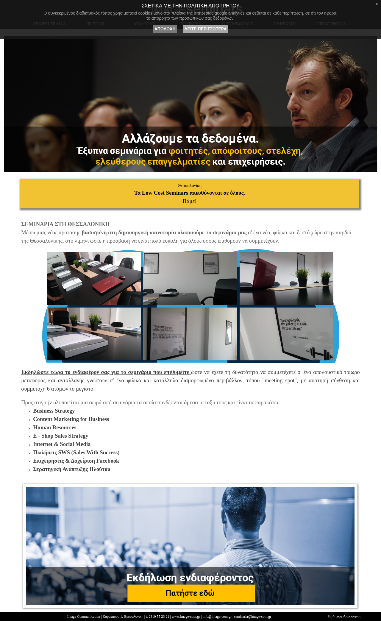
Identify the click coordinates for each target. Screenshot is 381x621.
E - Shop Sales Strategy (60, 436)
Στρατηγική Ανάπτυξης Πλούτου (71, 469)
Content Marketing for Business (71, 419)
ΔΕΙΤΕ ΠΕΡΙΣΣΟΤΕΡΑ (206, 28)
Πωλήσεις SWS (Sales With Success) (76, 452)
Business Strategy (54, 411)
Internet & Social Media (61, 444)
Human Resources (54, 427)
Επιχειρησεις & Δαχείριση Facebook (76, 461)
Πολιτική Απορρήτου (344, 616)
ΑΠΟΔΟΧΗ (165, 28)
